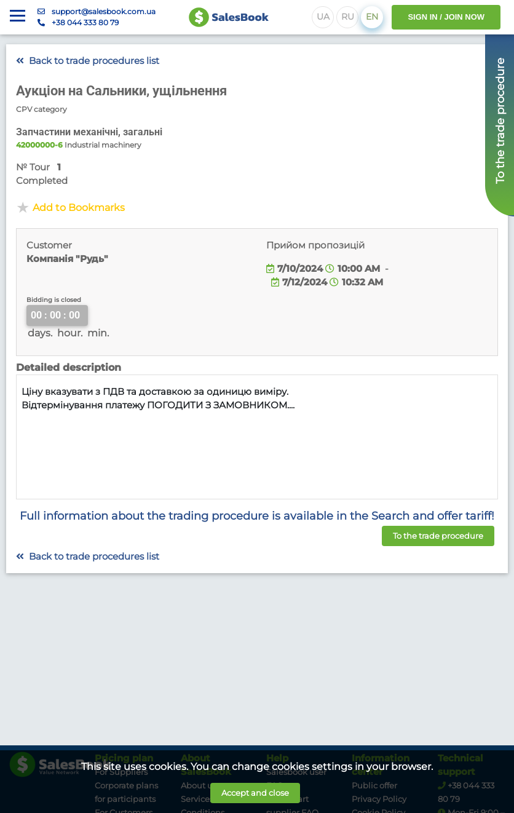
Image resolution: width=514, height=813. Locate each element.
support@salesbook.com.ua (104, 11)
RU (347, 16)
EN (372, 16)
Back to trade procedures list (87, 60)
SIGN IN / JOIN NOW (446, 17)
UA (323, 16)
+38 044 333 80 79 (85, 22)
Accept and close (255, 793)
